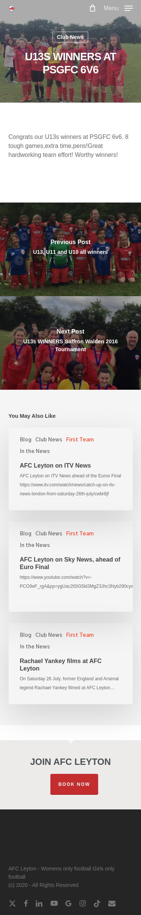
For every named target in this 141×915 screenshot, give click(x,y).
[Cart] (92, 8)
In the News (35, 451)
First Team (80, 440)
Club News (70, 37)
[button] (117, 8)
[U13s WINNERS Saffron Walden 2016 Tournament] (70, 343)
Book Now (74, 784)
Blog (26, 440)
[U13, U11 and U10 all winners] (70, 249)
